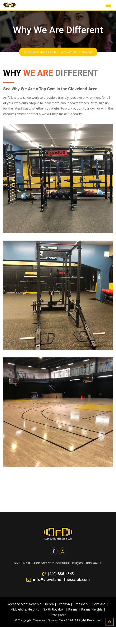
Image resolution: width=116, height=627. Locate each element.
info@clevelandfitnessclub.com (61, 579)
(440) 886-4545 (61, 573)
